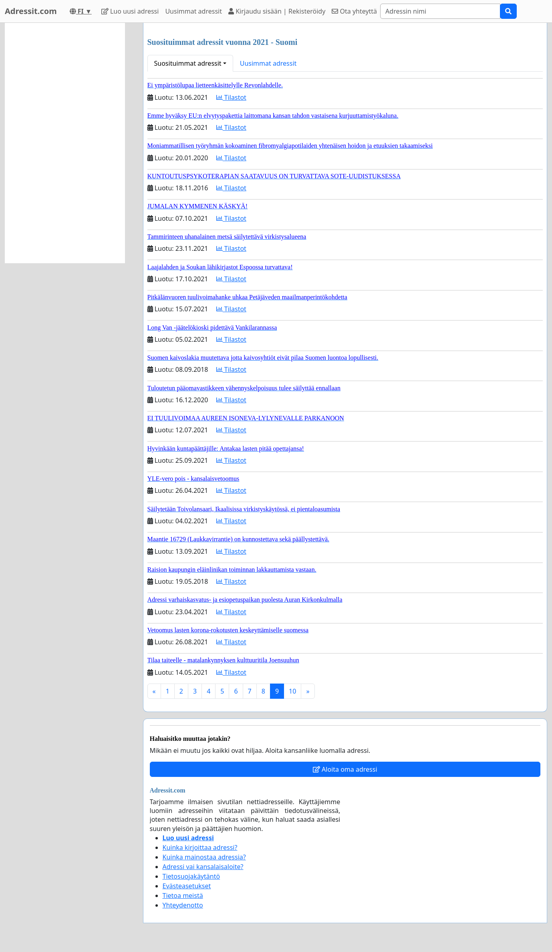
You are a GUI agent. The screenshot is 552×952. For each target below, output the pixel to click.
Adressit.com (31, 11)
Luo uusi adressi (130, 11)
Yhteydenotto (183, 905)
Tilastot (231, 97)
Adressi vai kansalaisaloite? (203, 866)
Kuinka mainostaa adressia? (204, 857)
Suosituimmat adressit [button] (188, 63)
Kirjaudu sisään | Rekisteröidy (276, 11)
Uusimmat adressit (193, 11)
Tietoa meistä (183, 895)
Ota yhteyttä (354, 11)
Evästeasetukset (187, 885)
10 (292, 691)
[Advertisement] (65, 143)
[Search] (440, 11)
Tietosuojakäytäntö (191, 876)
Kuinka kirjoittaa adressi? (200, 847)
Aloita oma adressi (345, 769)
